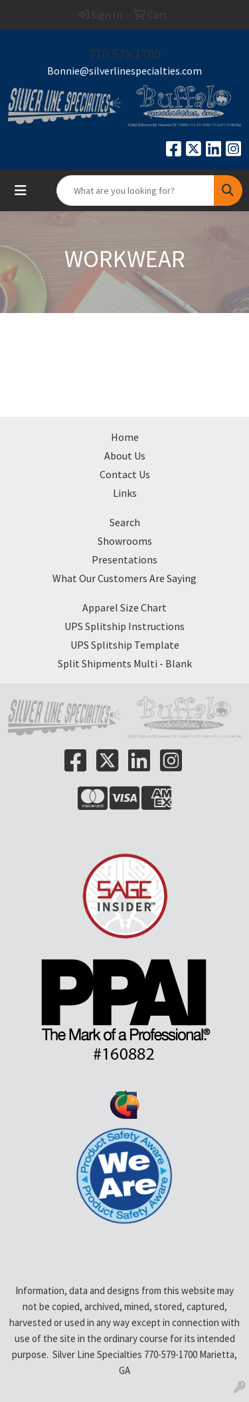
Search (125, 522)
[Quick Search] (135, 190)
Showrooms (125, 540)
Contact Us (125, 474)
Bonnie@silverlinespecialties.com (124, 70)
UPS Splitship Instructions (124, 626)
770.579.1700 (125, 53)
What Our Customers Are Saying (124, 578)
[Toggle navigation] (21, 190)
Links (125, 493)
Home (125, 437)
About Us (124, 455)
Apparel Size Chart (124, 607)
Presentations (124, 559)
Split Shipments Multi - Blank (125, 663)
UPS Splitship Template (124, 644)
